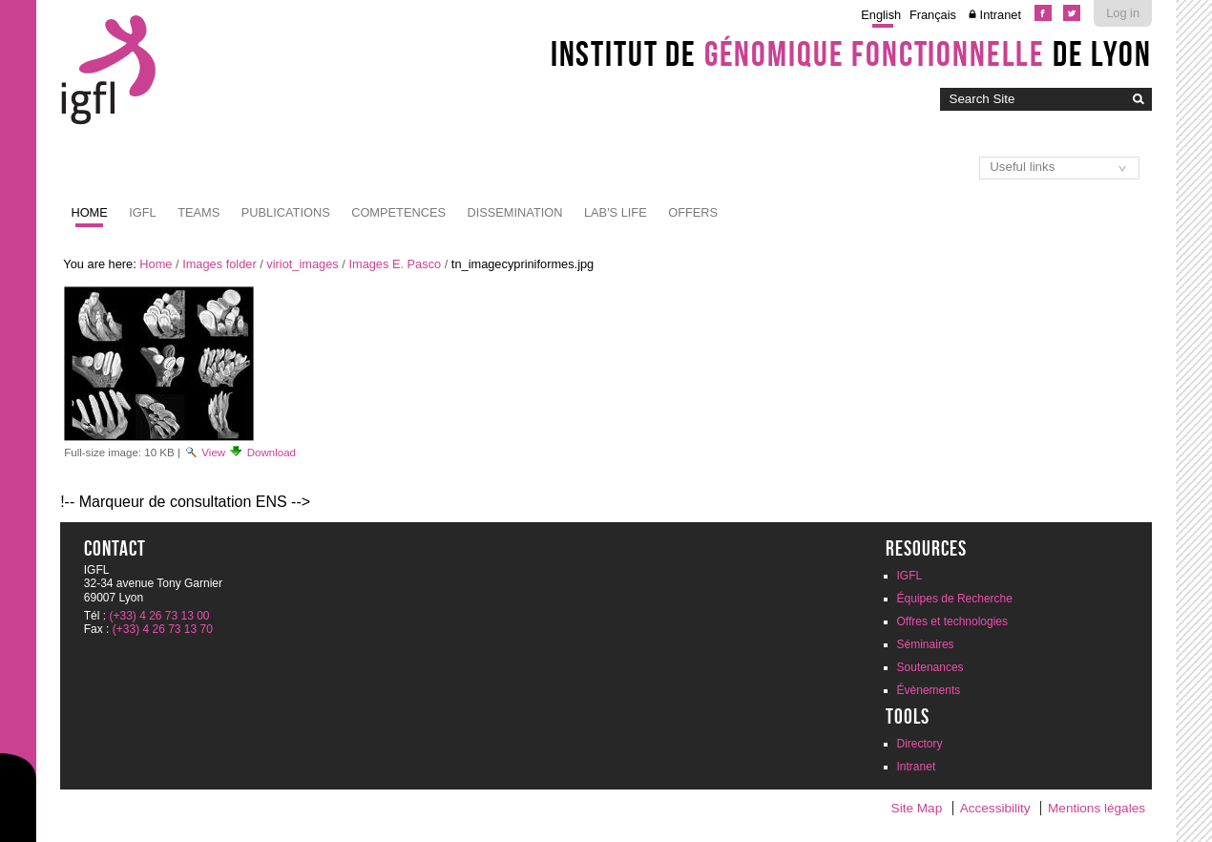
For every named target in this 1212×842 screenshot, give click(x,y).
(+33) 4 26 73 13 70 (163, 629)
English (881, 15)
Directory (920, 743)
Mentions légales (1096, 808)
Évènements (929, 690)
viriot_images (302, 264)
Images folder (219, 264)
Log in (1122, 13)
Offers (693, 212)
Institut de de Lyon (851, 53)
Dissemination (514, 212)
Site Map (917, 808)
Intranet (1000, 15)
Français (932, 15)
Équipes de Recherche (955, 598)
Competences (398, 212)
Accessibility (995, 808)
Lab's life (615, 212)
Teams (198, 212)
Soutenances (930, 667)
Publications (285, 212)
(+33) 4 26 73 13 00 (159, 615)
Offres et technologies (953, 621)
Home (89, 212)
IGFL (142, 212)
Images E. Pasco (394, 264)
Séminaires (925, 644)
